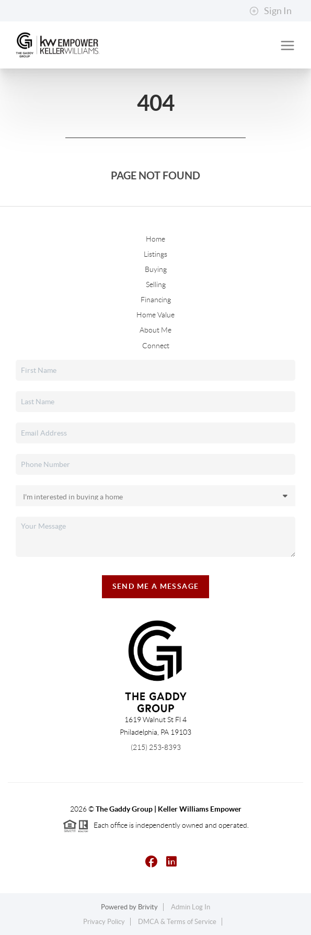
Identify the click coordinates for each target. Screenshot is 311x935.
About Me (155, 330)
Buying (156, 269)
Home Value (155, 315)
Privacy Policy (104, 922)
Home (155, 239)
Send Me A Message (155, 586)
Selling (156, 284)
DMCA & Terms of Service (177, 922)
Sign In (270, 11)
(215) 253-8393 (156, 747)
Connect (155, 345)
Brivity (148, 907)
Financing (156, 299)
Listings (155, 254)
